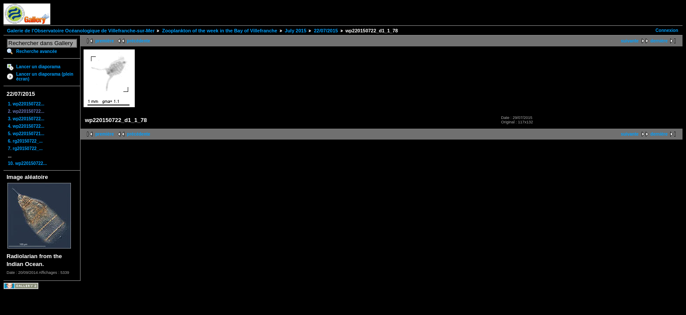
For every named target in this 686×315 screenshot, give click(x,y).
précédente (138, 40)
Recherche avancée (36, 51)
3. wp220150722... (26, 118)
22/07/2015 (326, 30)
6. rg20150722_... (25, 141)
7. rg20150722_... (25, 148)
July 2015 (296, 30)
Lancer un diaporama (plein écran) (45, 76)
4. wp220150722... (26, 126)
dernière (659, 40)
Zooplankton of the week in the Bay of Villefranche (219, 30)
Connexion (666, 30)
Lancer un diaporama (38, 66)
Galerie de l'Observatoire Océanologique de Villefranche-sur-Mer (80, 30)
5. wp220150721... (26, 133)
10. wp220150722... (27, 163)
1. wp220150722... (26, 104)
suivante (630, 40)
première (104, 40)
